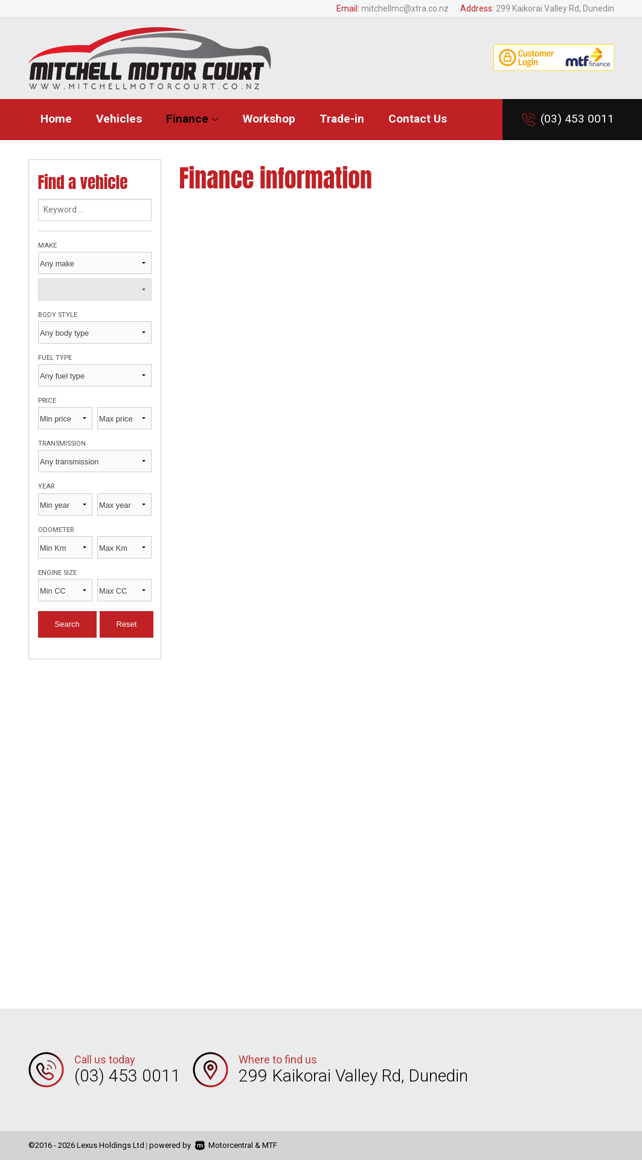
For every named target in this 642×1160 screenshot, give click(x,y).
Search (67, 624)
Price (47, 401)
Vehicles (119, 119)
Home (56, 119)
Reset (127, 624)
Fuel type (55, 358)
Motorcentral (224, 1145)
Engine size (57, 573)
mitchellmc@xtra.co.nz (405, 8)
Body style (57, 315)
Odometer (56, 530)
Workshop (269, 119)
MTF (269, 1145)
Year (46, 486)
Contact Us (417, 119)
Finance (192, 119)
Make (47, 245)
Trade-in (341, 119)
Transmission (62, 443)
